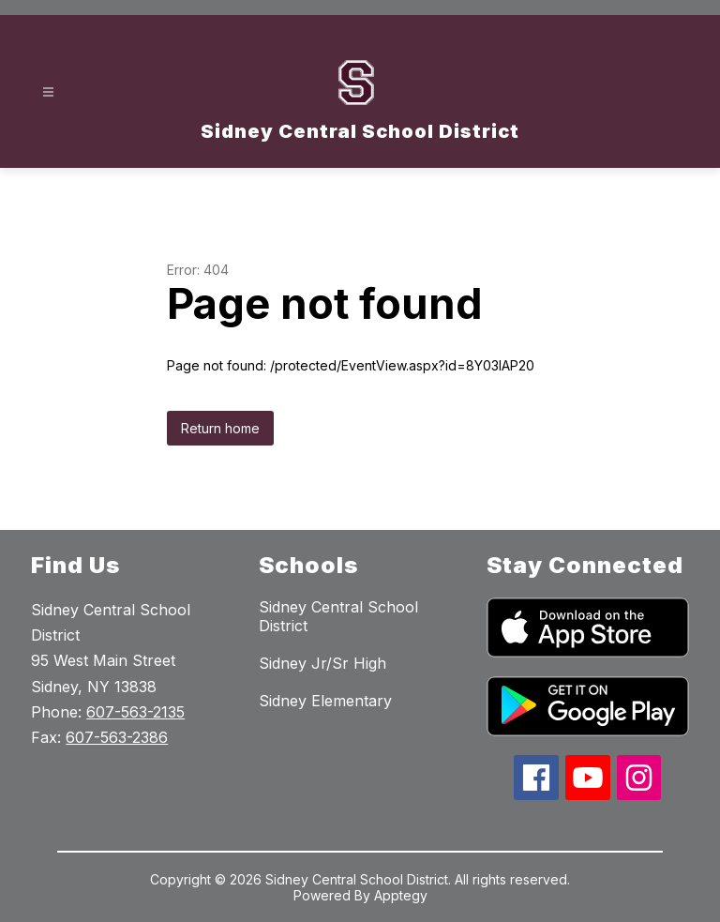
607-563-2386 (117, 737)
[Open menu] (48, 92)
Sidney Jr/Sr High (322, 663)
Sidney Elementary (325, 700)
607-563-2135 (135, 712)
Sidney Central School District (338, 616)
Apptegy (401, 895)
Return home (220, 428)
